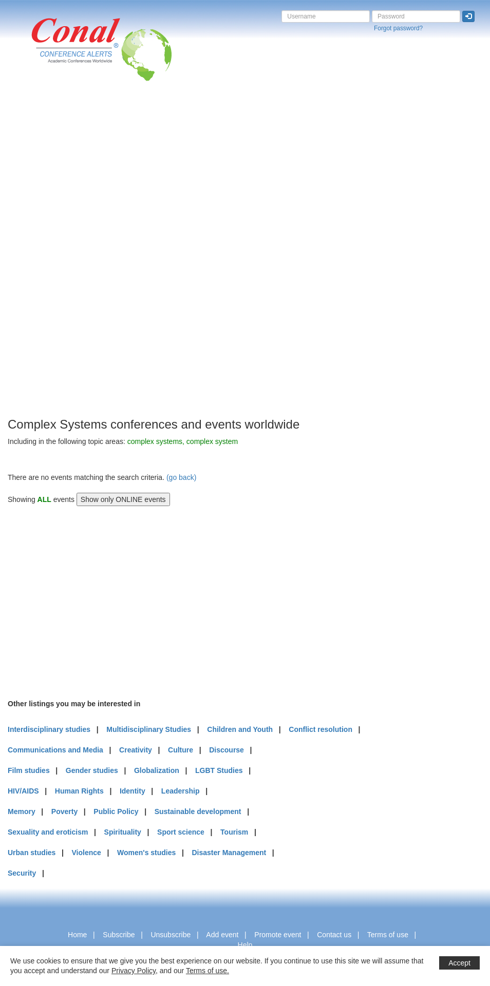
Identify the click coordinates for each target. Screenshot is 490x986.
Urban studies (31, 852)
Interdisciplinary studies (49, 729)
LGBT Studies (219, 770)
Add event (222, 935)
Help (245, 945)
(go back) (181, 477)
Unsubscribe (170, 935)
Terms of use (387, 935)
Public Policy (115, 811)
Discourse (226, 750)
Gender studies (92, 770)
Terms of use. (207, 970)
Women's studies (146, 852)
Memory (21, 811)
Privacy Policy (133, 970)
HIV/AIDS (23, 791)
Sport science (180, 832)
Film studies (29, 770)
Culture (180, 750)
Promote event (277, 935)
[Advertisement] (49, 261)
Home (77, 935)
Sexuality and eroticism (48, 832)
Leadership (180, 791)
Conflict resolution (320, 729)
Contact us (334, 935)
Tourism (234, 832)
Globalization (156, 770)
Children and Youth (240, 729)
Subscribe (119, 935)
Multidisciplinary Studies (148, 729)
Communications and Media (55, 750)
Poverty (64, 811)
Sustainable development (198, 811)
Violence (86, 852)
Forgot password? (398, 28)
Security (22, 873)
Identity (132, 791)
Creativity (135, 750)
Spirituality (122, 832)
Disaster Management (229, 852)
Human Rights (79, 791)
